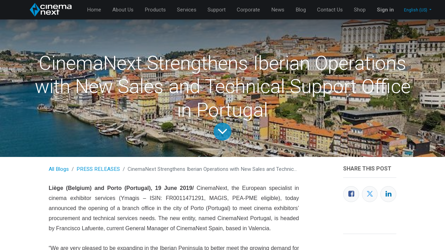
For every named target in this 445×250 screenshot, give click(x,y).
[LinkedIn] (388, 194)
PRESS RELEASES (98, 169)
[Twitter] (370, 194)
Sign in (385, 10)
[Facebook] (351, 194)
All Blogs (59, 169)
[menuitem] (94, 10)
